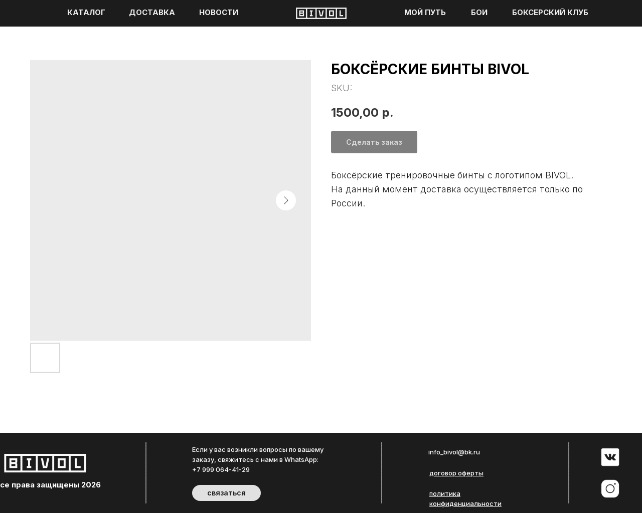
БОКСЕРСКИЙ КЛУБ (550, 12)
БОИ (479, 12)
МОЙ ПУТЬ (425, 12)
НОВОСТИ (218, 12)
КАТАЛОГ (86, 12)
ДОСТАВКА (152, 12)
